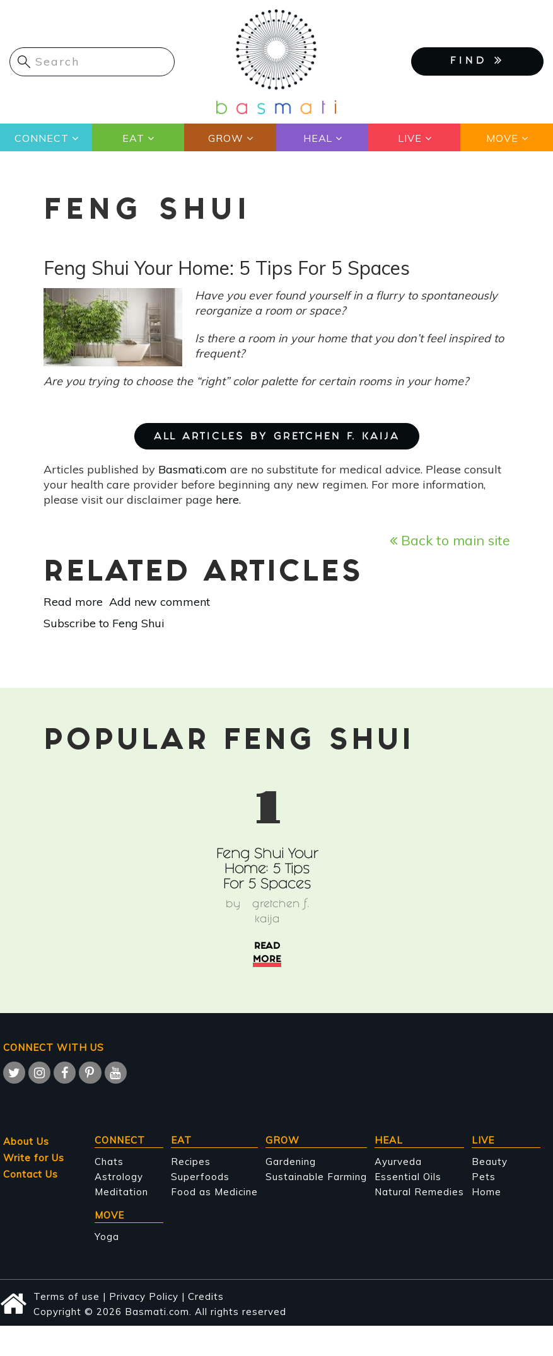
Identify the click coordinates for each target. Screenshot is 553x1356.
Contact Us (30, 1174)
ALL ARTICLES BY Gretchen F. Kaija (277, 437)
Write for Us (33, 1158)
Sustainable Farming (316, 1177)
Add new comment (159, 601)
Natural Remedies (419, 1192)
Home (486, 1192)
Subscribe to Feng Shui (104, 623)
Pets (484, 1177)
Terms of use (66, 1296)
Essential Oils (408, 1177)
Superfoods (200, 1177)
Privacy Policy (143, 1296)
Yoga (107, 1237)
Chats (109, 1162)
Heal (317, 138)
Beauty (490, 1162)
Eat (133, 138)
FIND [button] (477, 60)
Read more (73, 601)
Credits (206, 1296)
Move (502, 138)
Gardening (290, 1162)
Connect (42, 138)
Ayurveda (398, 1162)
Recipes (191, 1162)
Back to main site (450, 539)
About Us (26, 1141)
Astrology (119, 1177)
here (227, 499)
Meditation (121, 1192)
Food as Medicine (214, 1192)
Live (410, 138)
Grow (225, 138)
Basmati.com (192, 469)
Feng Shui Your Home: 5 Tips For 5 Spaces (267, 870)
